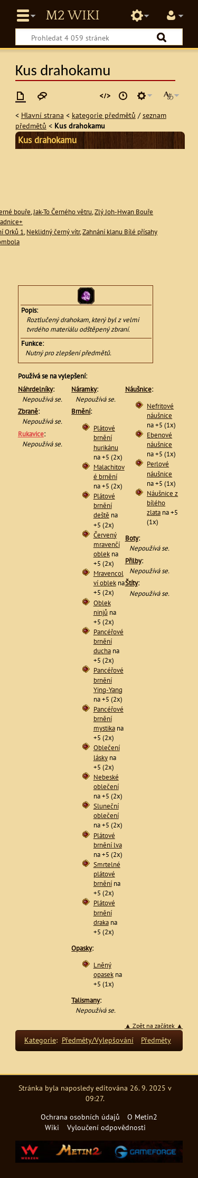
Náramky (84, 389)
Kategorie (40, 1040)
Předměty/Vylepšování (98, 1040)
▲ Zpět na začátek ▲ (154, 1026)
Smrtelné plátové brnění (106, 874)
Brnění (80, 411)
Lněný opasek (103, 970)
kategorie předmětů (104, 115)
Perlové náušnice (159, 469)
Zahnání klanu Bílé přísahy (119, 231)
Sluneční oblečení (106, 811)
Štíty (131, 582)
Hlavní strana (42, 115)
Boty (131, 538)
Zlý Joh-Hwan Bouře (124, 211)
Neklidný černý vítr (53, 231)
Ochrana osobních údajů (80, 1117)
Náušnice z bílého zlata (162, 503)
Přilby (133, 560)
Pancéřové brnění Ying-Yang (108, 680)
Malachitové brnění (109, 472)
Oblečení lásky (106, 752)
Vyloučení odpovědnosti (106, 1127)
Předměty (156, 1040)
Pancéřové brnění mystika (108, 719)
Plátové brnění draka (104, 912)
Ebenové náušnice (159, 440)
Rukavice (31, 434)
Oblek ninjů (102, 607)
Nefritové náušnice (160, 411)
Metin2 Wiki (72, 16)
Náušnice (138, 389)
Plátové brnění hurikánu (105, 438)
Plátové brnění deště (104, 506)
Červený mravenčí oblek (106, 544)
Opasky (81, 948)
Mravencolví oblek (108, 578)
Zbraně (28, 411)
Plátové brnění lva (107, 840)
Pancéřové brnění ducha (108, 641)
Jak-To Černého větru (62, 211)
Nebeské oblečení (106, 782)
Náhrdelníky (35, 389)
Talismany (85, 1000)
